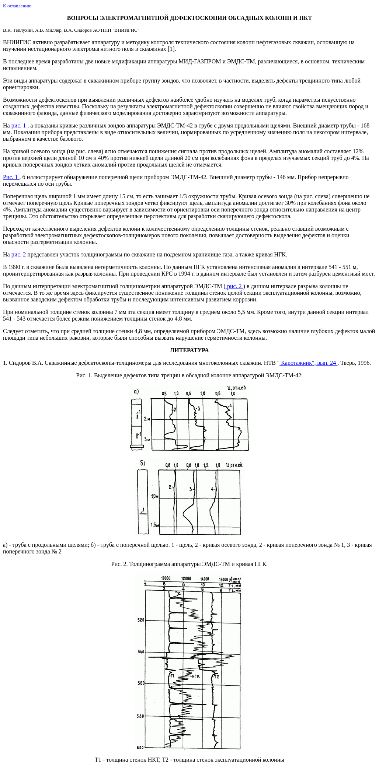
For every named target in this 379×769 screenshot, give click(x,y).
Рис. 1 (83, 375)
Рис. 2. (120, 564)
